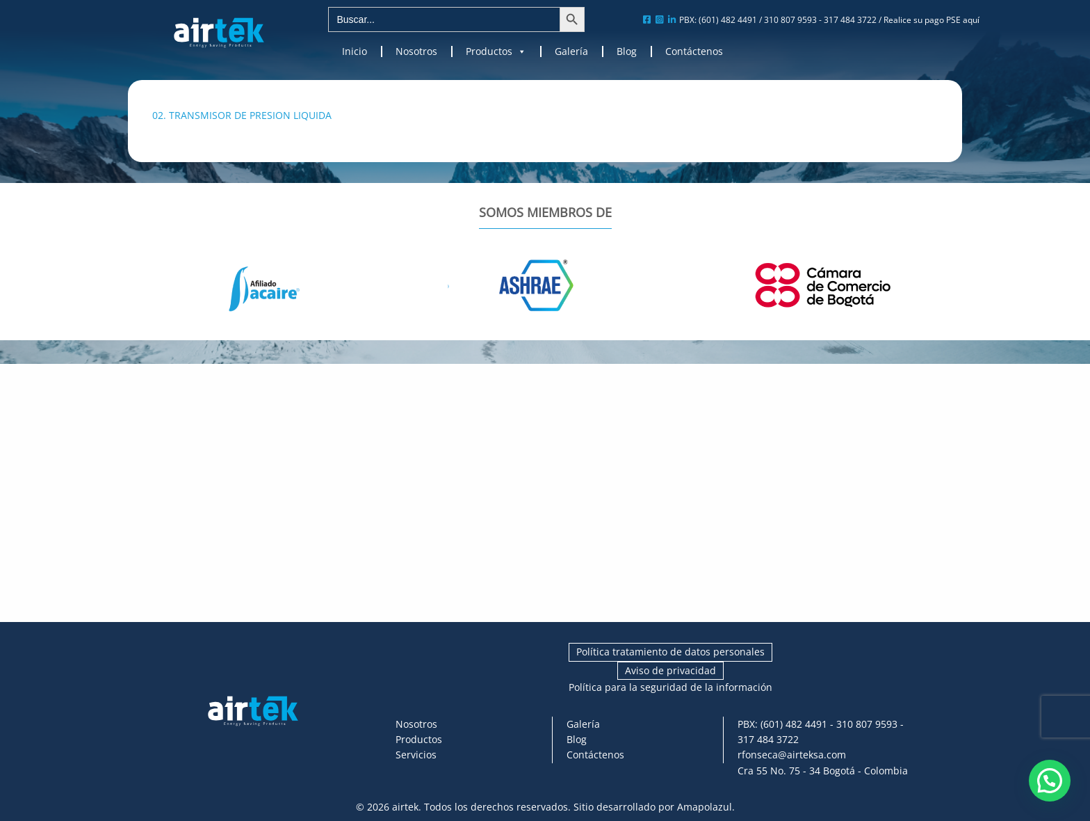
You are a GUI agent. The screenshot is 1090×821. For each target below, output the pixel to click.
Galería (571, 51)
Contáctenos (694, 51)
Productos (496, 51)
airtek (405, 806)
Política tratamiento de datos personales (670, 651)
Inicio (354, 51)
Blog (627, 51)
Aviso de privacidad (670, 670)
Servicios (416, 754)
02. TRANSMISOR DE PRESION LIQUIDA (242, 115)
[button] (1050, 781)
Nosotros (416, 51)
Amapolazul (704, 806)
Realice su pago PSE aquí (931, 20)
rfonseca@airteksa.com (792, 754)
